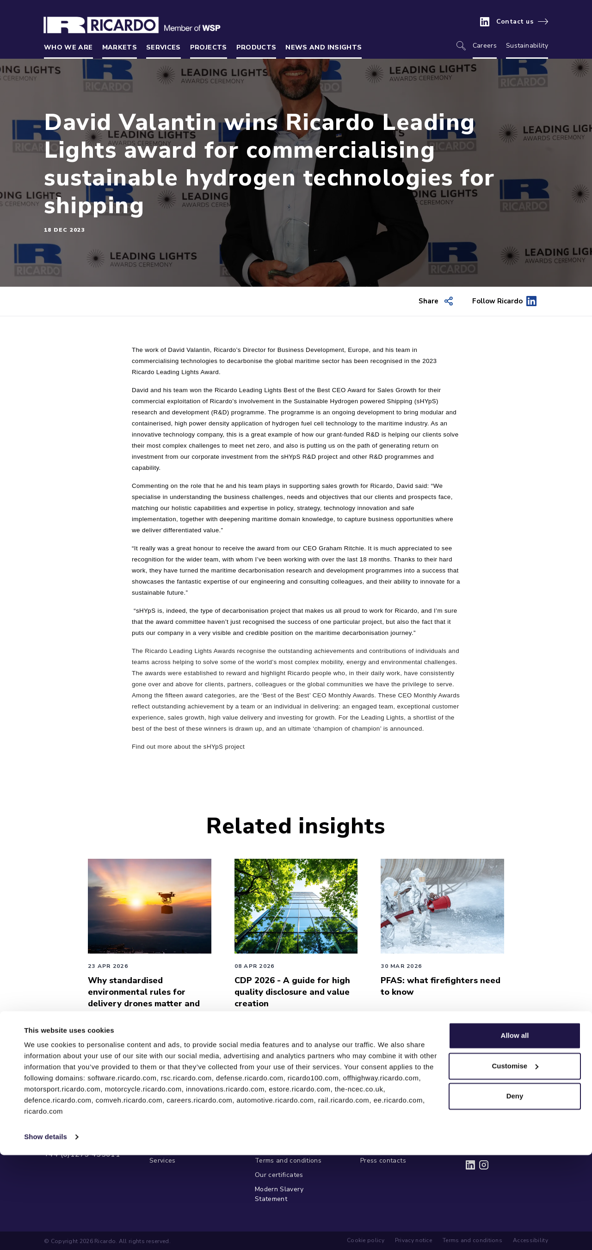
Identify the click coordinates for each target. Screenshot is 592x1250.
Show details (45, 1232)
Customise (515, 1160)
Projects (208, 47)
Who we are (68, 47)
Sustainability (527, 45)
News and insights (323, 47)
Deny (515, 1191)
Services (163, 47)
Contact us (515, 21)
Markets (119, 47)
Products (256, 47)
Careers (485, 45)
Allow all (515, 1130)
